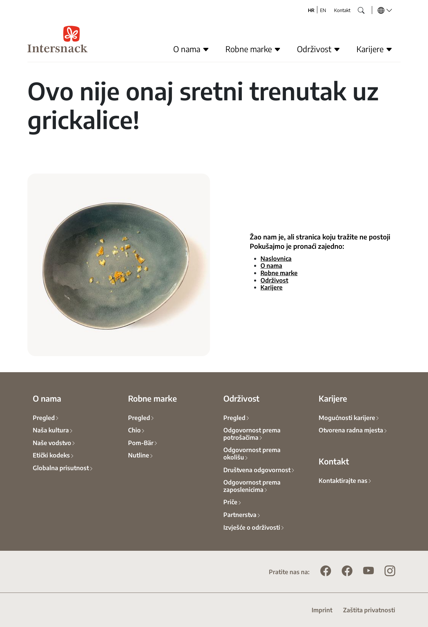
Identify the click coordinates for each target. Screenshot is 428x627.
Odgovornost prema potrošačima (252, 433)
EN (323, 10)
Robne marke (279, 273)
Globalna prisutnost (61, 467)
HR (311, 10)
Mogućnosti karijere (347, 417)
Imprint (322, 610)
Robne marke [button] (253, 48)
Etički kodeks (51, 455)
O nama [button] (191, 48)
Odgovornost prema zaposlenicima (252, 485)
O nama (271, 265)
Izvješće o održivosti (251, 527)
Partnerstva (239, 514)
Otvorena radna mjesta (351, 430)
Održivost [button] (318, 48)
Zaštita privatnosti (369, 610)
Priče (230, 502)
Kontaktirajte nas (343, 480)
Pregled (44, 417)
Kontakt (342, 10)
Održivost (274, 280)
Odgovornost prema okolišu (252, 453)
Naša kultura (51, 430)
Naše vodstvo (52, 442)
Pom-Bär (140, 442)
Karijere (271, 287)
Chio (134, 430)
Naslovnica (276, 258)
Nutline (138, 455)
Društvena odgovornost (257, 469)
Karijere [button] (374, 48)
